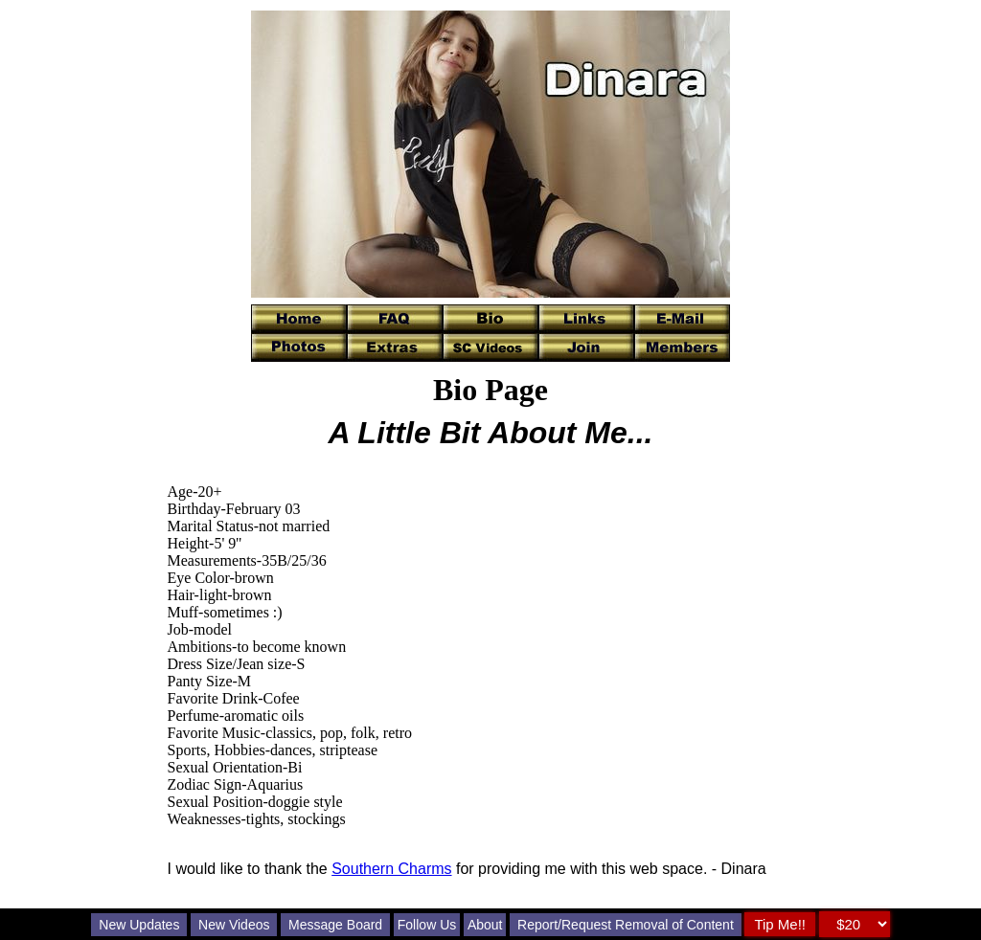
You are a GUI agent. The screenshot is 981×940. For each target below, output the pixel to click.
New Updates (139, 924)
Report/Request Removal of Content (625, 924)
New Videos (233, 924)
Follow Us (427, 924)
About (485, 924)
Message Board (335, 924)
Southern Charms (391, 869)
